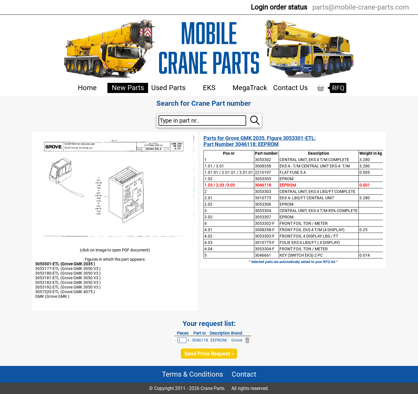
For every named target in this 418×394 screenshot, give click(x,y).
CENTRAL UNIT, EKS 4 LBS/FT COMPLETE (317, 191)
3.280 (364, 159)
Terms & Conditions (192, 374)
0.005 (364, 172)
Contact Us (290, 88)
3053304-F (265, 249)
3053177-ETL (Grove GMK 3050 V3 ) (68, 268)
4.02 (208, 236)
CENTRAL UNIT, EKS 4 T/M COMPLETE (314, 159)
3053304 (263, 210)
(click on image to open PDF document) (115, 250)
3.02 (208, 217)
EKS (209, 88)
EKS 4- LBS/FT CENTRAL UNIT (307, 198)
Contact (244, 374)
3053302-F (265, 223)
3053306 (263, 204)
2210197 (263, 172)
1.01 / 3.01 (214, 166)
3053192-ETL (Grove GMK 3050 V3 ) (68, 287)
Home (87, 88)
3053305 (263, 178)
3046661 (263, 255)
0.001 (364, 185)
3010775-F (265, 242)
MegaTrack (250, 88)
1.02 (208, 178)
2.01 (208, 198)
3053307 (263, 217)
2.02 (208, 204)
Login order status (279, 7)
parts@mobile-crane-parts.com (360, 7)
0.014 (364, 255)
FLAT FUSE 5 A (293, 172)
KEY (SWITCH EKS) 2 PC (301, 255)
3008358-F (265, 229)
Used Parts (168, 88)
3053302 (263, 159)
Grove (236, 340)
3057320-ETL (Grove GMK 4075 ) (65, 291)
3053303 (263, 191)
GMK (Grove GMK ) (52, 296)
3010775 (263, 198)
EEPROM (288, 185)
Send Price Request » (209, 354)
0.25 (363, 229)
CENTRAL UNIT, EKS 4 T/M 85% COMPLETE (319, 210)
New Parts (128, 88)
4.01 (208, 229)
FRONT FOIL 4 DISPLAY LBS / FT (309, 236)
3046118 (263, 185)
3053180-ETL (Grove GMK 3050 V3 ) (68, 273)
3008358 (263, 166)
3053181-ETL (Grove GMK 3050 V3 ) (68, 278)
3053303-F (265, 236)
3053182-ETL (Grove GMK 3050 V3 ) (68, 282)
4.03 (208, 242)
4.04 (208, 249)
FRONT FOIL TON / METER (304, 223)
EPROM (286, 178)
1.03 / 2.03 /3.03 (219, 185)
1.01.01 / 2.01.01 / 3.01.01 (228, 172)
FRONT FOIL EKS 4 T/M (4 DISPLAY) (312, 229)
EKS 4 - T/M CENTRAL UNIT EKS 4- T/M (315, 166)
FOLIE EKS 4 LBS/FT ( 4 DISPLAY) (310, 242)
